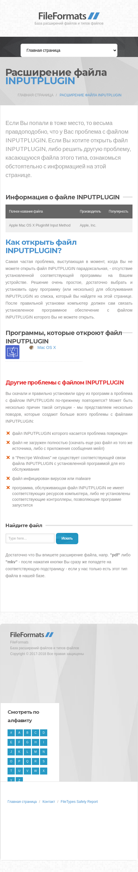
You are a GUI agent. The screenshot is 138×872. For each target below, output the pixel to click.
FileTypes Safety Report (79, 802)
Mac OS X (46, 347)
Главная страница (35, 95)
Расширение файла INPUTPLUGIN (90, 95)
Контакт (48, 802)
